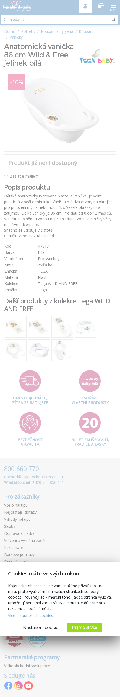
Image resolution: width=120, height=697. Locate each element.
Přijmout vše (84, 627)
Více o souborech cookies (30, 615)
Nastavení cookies (41, 627)
